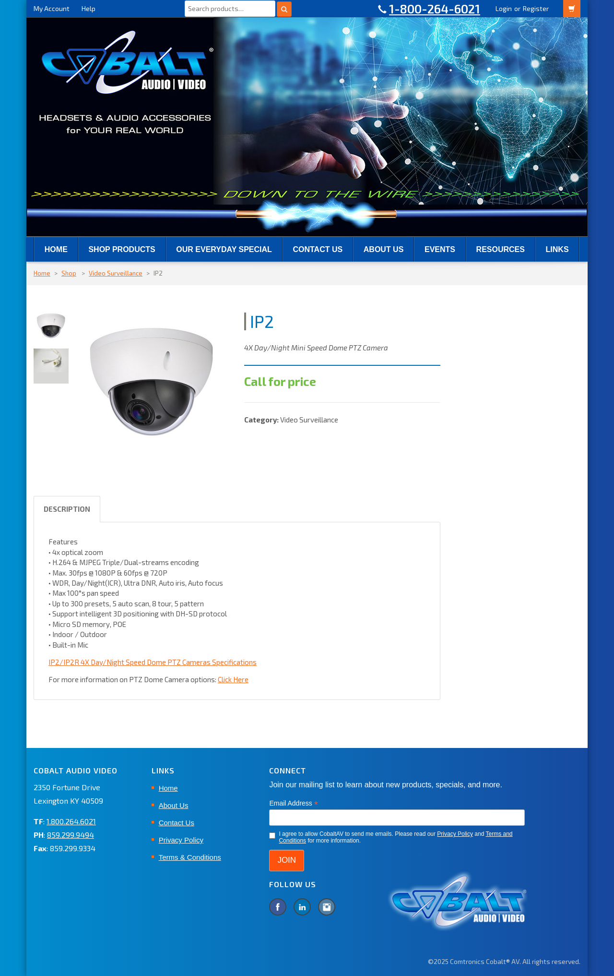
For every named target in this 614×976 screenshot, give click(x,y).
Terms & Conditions (190, 857)
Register (536, 8)
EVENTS (440, 249)
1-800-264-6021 (434, 8)
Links (557, 249)
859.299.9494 (70, 834)
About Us (384, 249)
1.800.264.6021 (71, 821)
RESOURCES (500, 249)
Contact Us (317, 249)
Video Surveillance (115, 273)
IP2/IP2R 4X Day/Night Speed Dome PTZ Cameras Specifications (152, 662)
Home (56, 249)
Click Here (233, 679)
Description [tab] (67, 509)
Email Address (293, 803)
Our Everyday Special (224, 249)
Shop (68, 273)
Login (504, 8)
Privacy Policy (181, 840)
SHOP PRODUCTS (121, 249)
